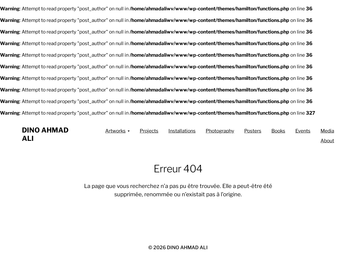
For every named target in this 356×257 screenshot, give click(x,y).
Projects (149, 131)
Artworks (115, 131)
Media (327, 131)
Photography (220, 131)
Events (302, 131)
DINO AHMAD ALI (187, 247)
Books (278, 131)
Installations (182, 131)
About (327, 141)
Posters (252, 131)
